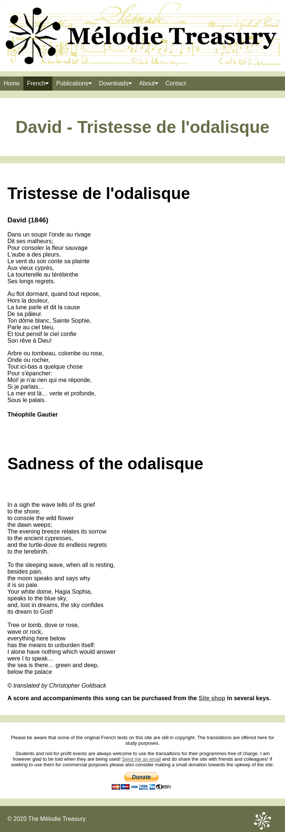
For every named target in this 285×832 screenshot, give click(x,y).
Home (12, 83)
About (148, 83)
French (38, 83)
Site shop (212, 698)
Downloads (115, 83)
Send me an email (141, 759)
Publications (73, 83)
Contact (176, 83)
